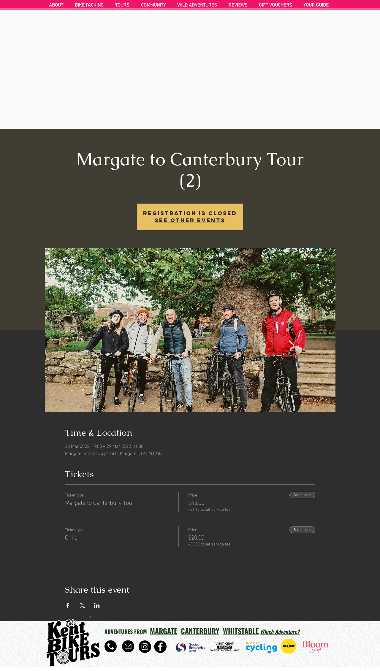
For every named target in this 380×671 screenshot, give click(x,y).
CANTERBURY (200, 630)
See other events (190, 220)
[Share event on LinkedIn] (97, 605)
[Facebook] (160, 646)
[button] (90, 5)
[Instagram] (145, 646)
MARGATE (163, 630)
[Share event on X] (82, 605)
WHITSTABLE (241, 630)
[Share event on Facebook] (68, 605)
